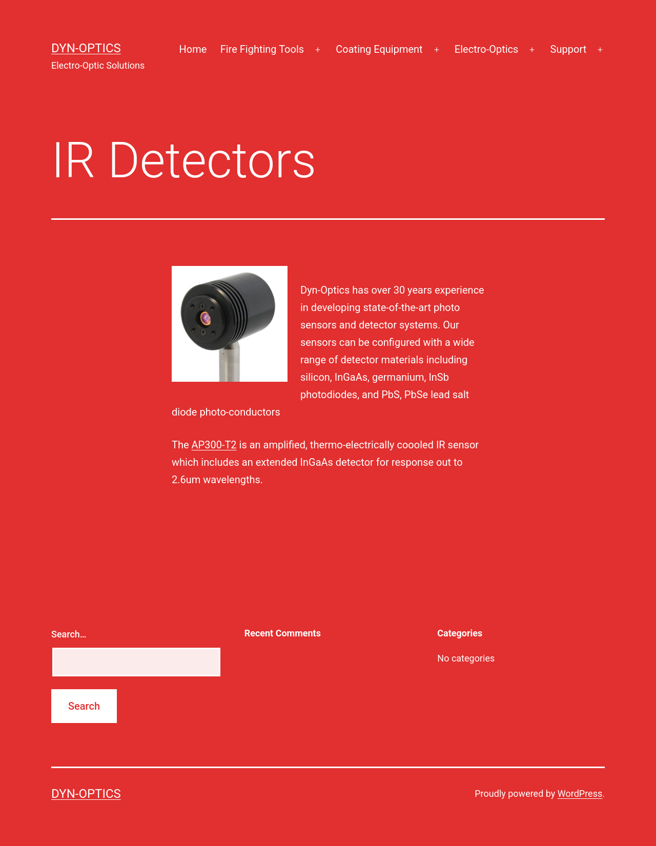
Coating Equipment (379, 49)
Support (568, 49)
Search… (69, 634)
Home (193, 49)
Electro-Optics (487, 49)
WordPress (580, 793)
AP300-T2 (214, 445)
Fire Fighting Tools (262, 49)
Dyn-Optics (86, 48)
